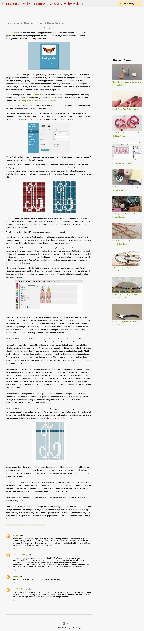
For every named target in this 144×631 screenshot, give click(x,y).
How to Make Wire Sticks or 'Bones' (125, 109)
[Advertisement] (105, 90)
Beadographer (12, 33)
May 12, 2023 (18, 548)
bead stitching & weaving (16, 525)
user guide (63, 248)
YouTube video (83, 248)
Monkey (16, 535)
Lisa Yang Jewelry (20, 555)
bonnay (16, 576)
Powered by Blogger (72, 623)
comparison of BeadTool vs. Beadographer (39, 101)
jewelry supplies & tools (35, 525)
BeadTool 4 (34, 95)
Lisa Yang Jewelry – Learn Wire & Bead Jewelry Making (44, 3)
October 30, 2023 (20, 600)
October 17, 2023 (20, 583)
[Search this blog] (131, 3)
